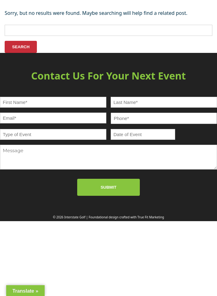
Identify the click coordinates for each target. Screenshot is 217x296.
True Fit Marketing (150, 217)
